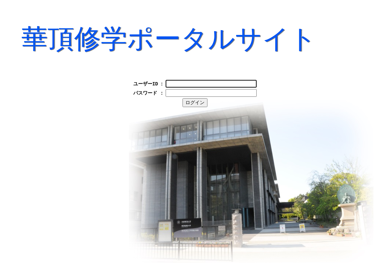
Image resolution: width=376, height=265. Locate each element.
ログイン (201, 105)
